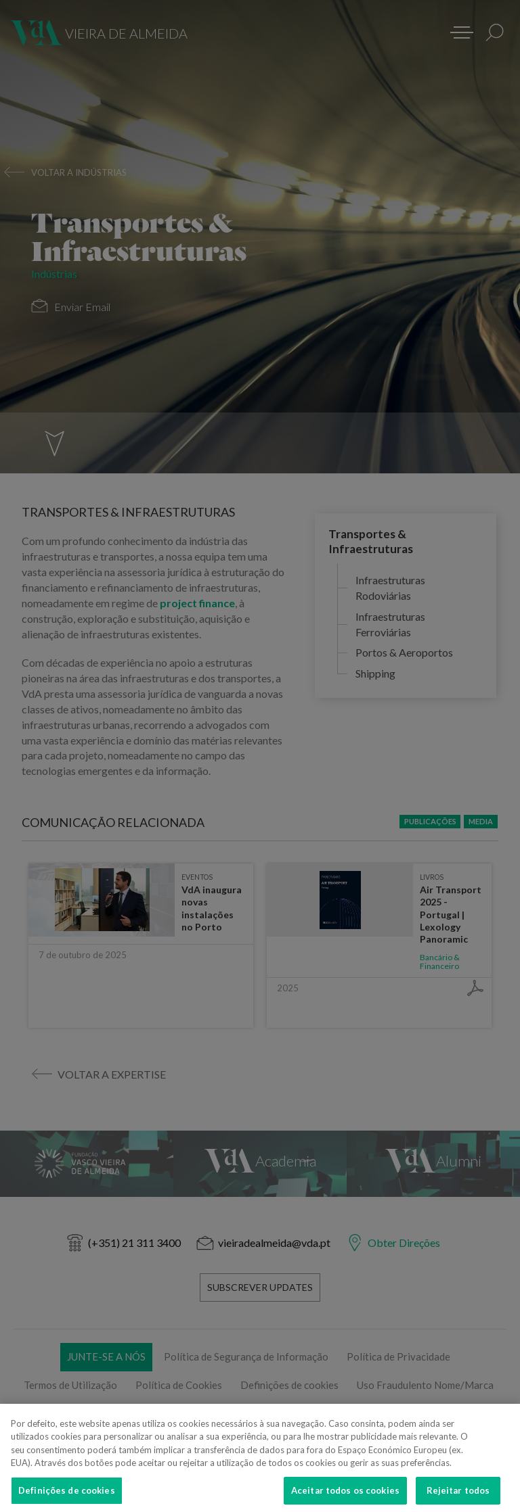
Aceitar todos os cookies (345, 1496)
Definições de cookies (66, 1496)
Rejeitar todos (458, 1496)
